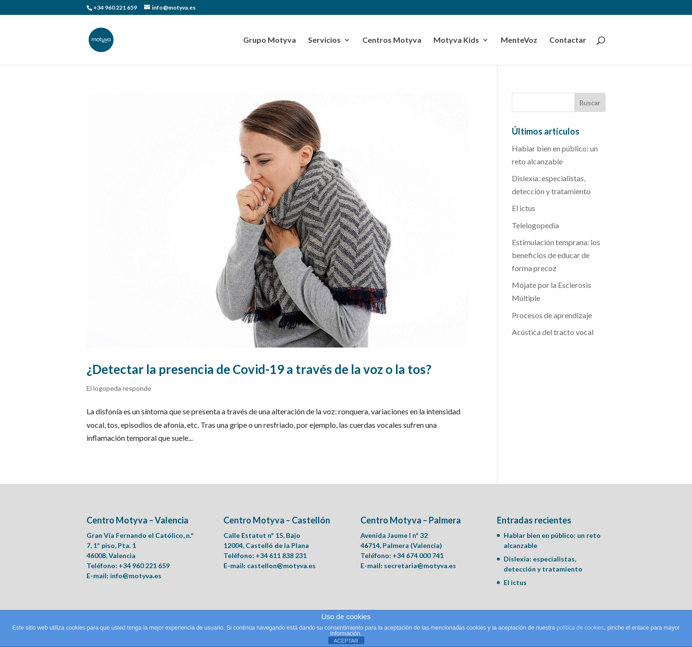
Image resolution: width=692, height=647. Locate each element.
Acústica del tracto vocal (552, 331)
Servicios (324, 40)
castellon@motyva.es (281, 565)
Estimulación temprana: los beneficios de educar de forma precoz (556, 255)
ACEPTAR (346, 641)
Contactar (567, 40)
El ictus (523, 207)
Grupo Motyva (269, 40)
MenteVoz (519, 40)
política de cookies (580, 627)
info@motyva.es (135, 576)
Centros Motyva (391, 40)
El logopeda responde (118, 388)
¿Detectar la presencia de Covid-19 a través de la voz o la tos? (259, 369)
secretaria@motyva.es (420, 565)
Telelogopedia (535, 225)
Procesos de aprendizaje (552, 315)
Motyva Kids (456, 40)
